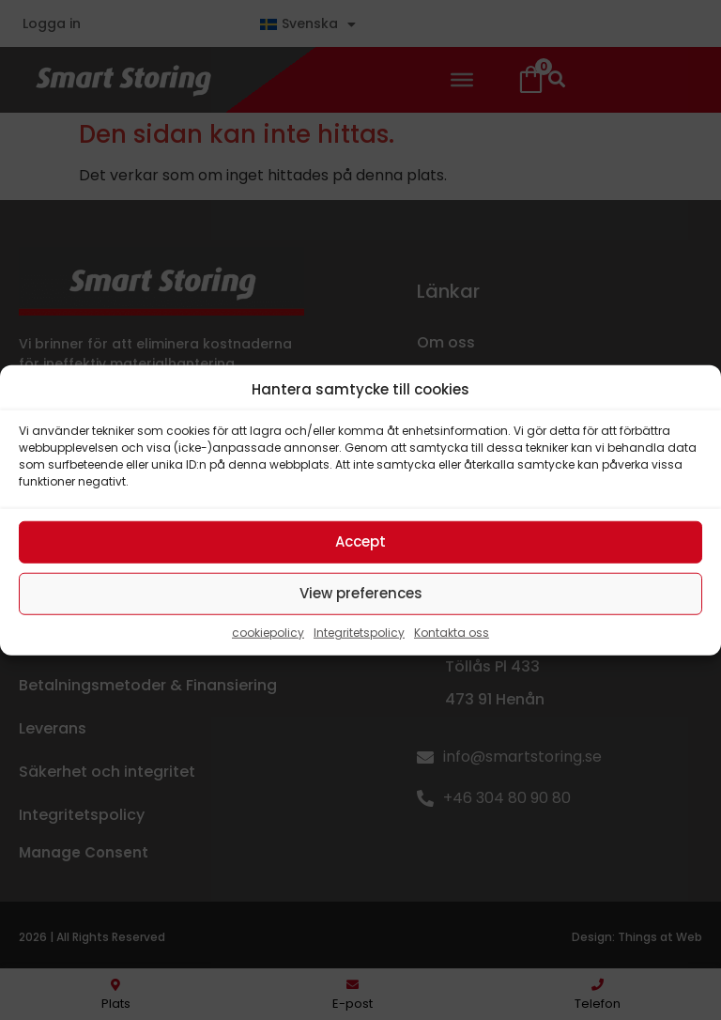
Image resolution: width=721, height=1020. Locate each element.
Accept (360, 541)
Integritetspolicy (359, 632)
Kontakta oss (451, 632)
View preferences (360, 593)
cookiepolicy (268, 632)
